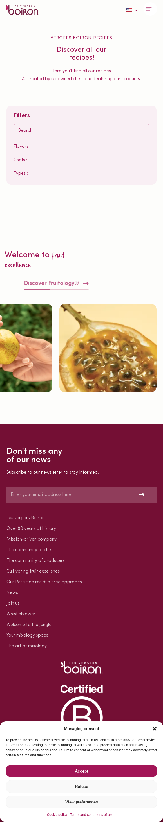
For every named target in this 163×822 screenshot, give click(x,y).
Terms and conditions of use (91, 815)
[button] (154, 729)
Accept (81, 771)
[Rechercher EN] (81, 130)
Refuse (81, 786)
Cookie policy (57, 815)
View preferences (81, 802)
